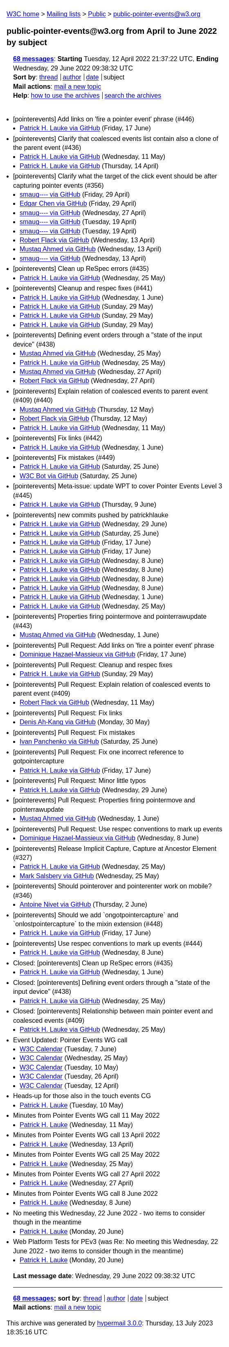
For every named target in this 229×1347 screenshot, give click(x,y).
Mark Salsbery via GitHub (57, 875)
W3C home (23, 14)
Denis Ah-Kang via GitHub (58, 722)
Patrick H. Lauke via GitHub (60, 128)
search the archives (133, 95)
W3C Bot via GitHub (49, 475)
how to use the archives (65, 95)
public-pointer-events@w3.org (156, 14)
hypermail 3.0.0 (119, 1323)
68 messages (33, 58)
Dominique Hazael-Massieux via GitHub (77, 654)
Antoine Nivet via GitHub (55, 904)
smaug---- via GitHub (50, 194)
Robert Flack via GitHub (54, 240)
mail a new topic (77, 86)
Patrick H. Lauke (43, 1105)
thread (48, 77)
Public (97, 14)
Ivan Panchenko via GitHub (59, 741)
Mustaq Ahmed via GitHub (58, 249)
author (72, 77)
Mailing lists (64, 14)
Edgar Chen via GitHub (53, 203)
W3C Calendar (41, 1049)
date (92, 77)
